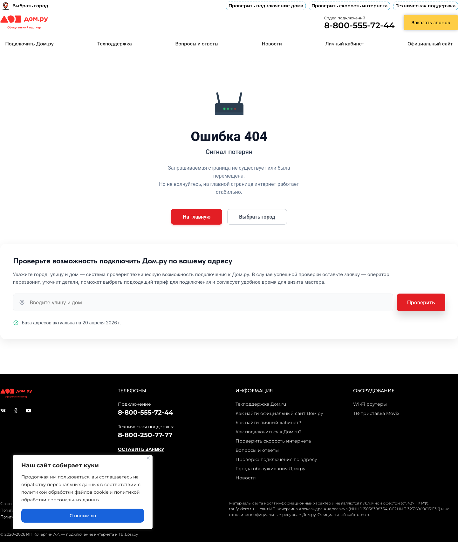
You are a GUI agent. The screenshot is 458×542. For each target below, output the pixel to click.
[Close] (148, 458)
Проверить (421, 302)
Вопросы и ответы (196, 44)
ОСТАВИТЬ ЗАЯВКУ (141, 449)
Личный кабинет (344, 44)
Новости (272, 44)
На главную (196, 217)
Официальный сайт (430, 44)
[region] (83, 492)
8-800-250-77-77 (145, 435)
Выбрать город (257, 217)
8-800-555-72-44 (359, 25)
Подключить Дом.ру (29, 44)
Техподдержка (114, 44)
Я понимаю (83, 515)
